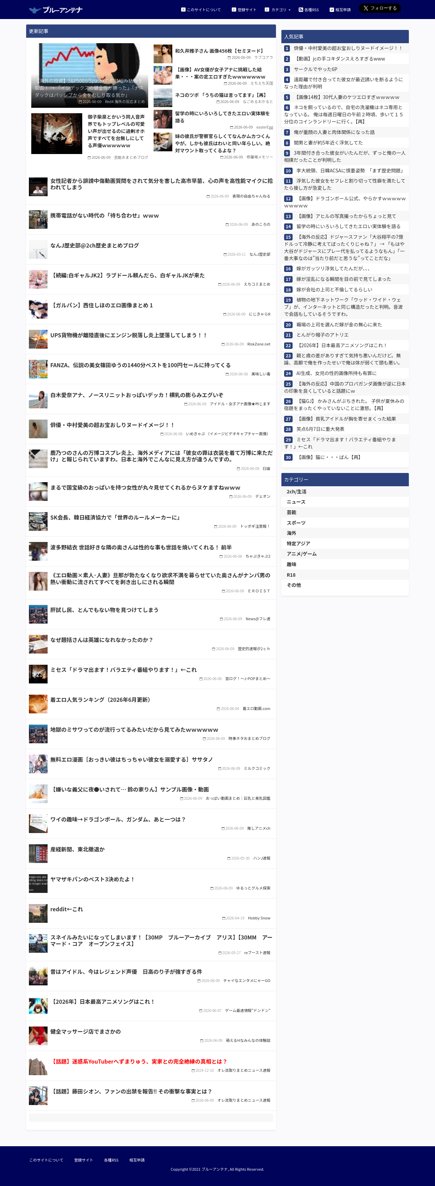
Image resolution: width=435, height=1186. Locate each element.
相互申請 (340, 9)
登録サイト (244, 9)
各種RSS (309, 9)
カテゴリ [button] (276, 9)
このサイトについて (201, 9)
